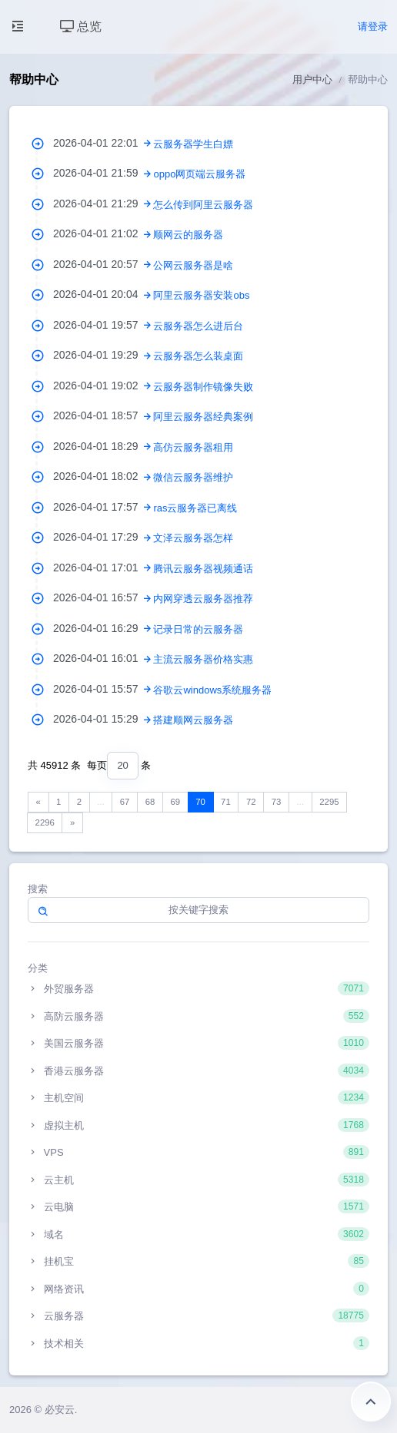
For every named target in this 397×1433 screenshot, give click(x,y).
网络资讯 (198, 1289)
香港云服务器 (198, 1070)
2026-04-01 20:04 (103, 294)
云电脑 (198, 1206)
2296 (45, 822)
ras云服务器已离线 (195, 508)
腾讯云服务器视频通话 (203, 568)
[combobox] (122, 766)
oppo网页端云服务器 (199, 174)
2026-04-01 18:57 (103, 415)
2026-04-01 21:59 (103, 173)
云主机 (198, 1179)
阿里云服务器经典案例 (203, 416)
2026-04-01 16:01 (103, 658)
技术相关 (198, 1343)
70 (200, 801)
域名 (198, 1234)
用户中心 (312, 79)
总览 (81, 26)
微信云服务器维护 (193, 477)
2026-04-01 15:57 (103, 689)
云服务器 (198, 1315)
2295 (329, 801)
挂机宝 (198, 1261)
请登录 (373, 26)
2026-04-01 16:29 (103, 628)
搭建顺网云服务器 (193, 720)
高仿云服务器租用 (193, 447)
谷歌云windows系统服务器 (212, 690)
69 (175, 801)
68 (150, 801)
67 (125, 801)
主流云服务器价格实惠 (203, 659)
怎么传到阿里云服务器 (203, 204)
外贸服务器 (198, 988)
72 (251, 801)
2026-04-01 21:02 (103, 233)
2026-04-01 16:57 (103, 597)
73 (277, 801)
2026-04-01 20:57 (103, 264)
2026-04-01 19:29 (103, 355)
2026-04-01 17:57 (103, 507)
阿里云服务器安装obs (201, 295)
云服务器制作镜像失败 (203, 386)
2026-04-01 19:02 (103, 385)
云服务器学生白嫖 (193, 144)
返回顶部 (371, 1401)
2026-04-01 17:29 (103, 537)
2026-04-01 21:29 (103, 203)
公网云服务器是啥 (193, 265)
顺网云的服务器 (188, 234)
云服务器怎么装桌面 (198, 356)
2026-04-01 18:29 (103, 446)
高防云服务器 (198, 1016)
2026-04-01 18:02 (103, 476)
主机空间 (198, 1097)
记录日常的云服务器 (198, 629)
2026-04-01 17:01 (103, 567)
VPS (198, 1152)
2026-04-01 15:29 (103, 719)
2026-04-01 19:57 (103, 325)
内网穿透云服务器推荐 (203, 598)
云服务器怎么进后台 (198, 326)
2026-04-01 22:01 (103, 143)
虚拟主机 (198, 1125)
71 (226, 801)
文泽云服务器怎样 (193, 538)
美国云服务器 (198, 1043)
